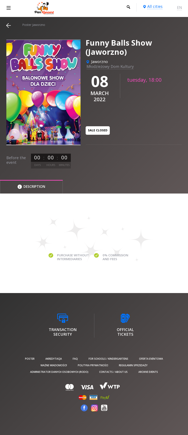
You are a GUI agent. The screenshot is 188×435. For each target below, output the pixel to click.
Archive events (148, 372)
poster (30, 359)
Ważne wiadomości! (53, 365)
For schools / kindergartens (108, 359)
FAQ (75, 359)
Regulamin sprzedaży (133, 365)
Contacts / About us (113, 372)
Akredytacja (53, 359)
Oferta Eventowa (151, 359)
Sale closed (97, 130)
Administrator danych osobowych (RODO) (59, 372)
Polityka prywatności (93, 365)
